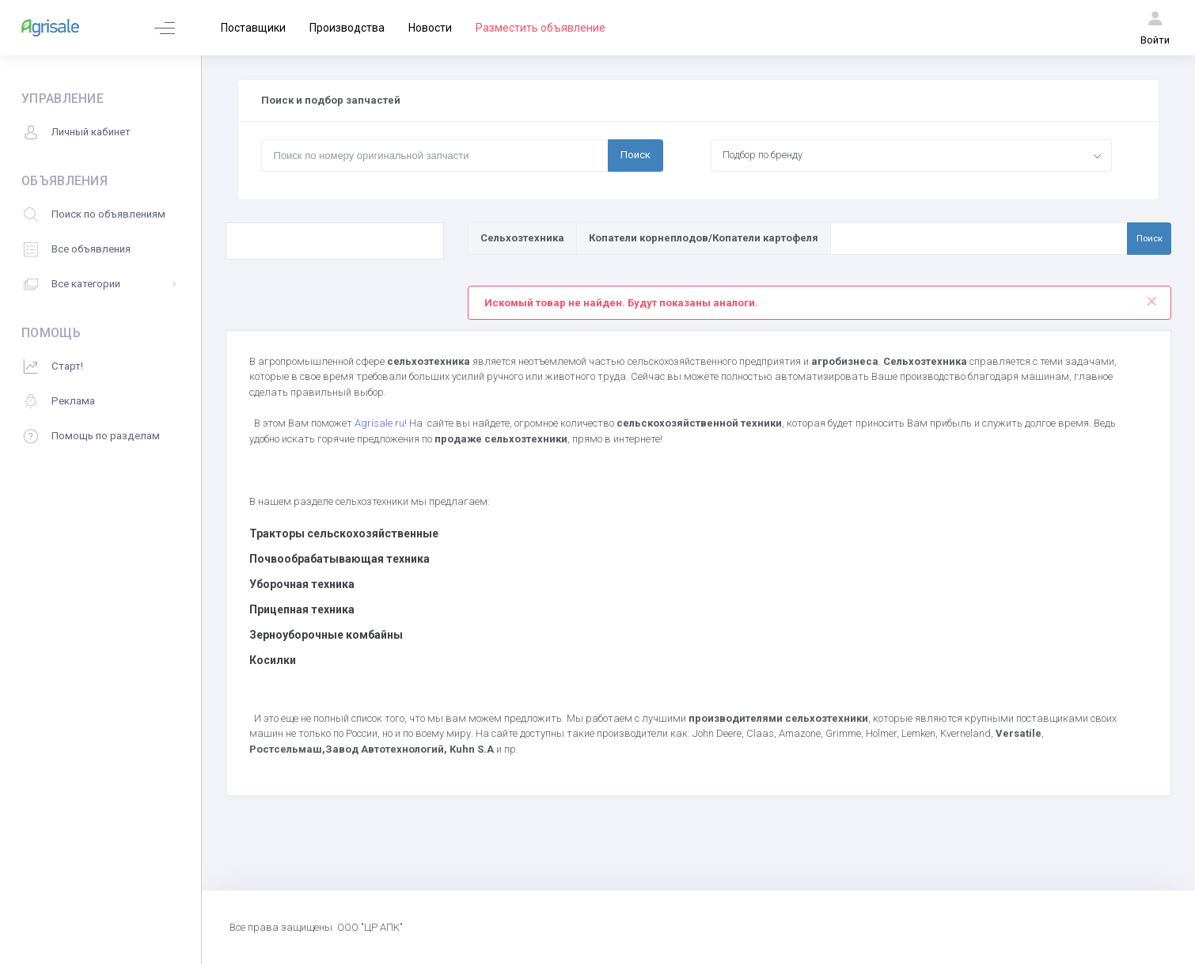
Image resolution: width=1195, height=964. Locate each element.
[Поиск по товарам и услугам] (979, 238)
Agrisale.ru (379, 423)
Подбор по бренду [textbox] (762, 155)
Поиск (635, 155)
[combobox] (912, 155)
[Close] (1151, 298)
